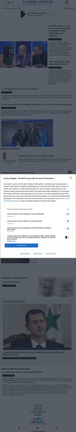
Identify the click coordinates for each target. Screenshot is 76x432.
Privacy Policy (51, 254)
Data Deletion (25, 254)
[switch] (67, 214)
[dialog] (38, 216)
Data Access (37, 254)
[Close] (71, 178)
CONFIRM (21, 245)
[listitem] (38, 209)
